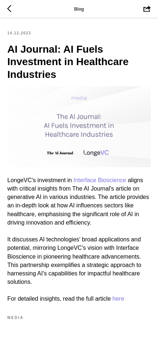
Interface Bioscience (100, 180)
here (118, 299)
